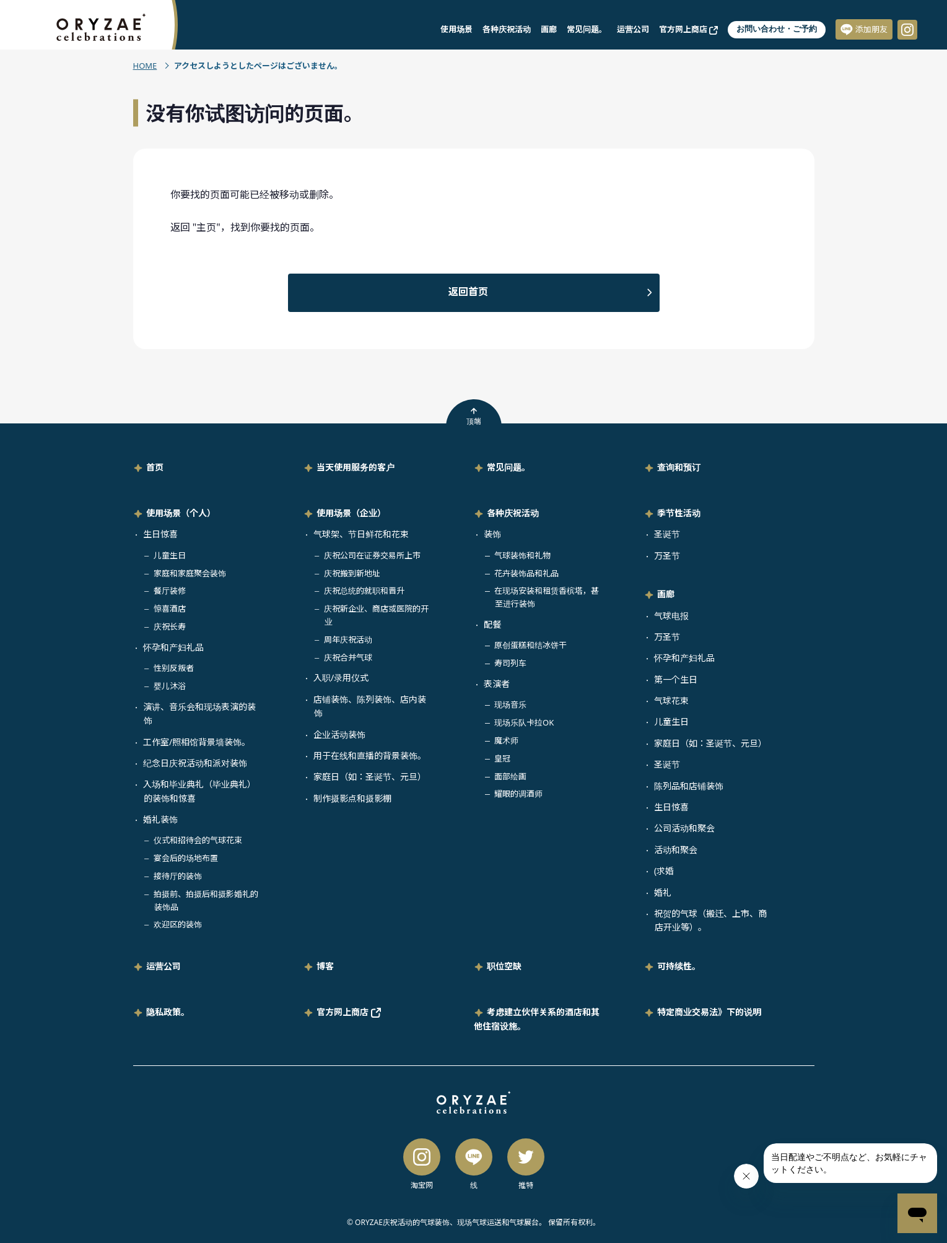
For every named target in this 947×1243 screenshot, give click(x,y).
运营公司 (633, 29)
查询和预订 (678, 467)
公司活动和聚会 (684, 828)
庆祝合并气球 (348, 657)
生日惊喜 (160, 534)
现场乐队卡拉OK (524, 722)
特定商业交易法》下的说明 (709, 1012)
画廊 (549, 29)
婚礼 (662, 892)
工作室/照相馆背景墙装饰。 (196, 742)
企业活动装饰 (339, 734)
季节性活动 (678, 513)
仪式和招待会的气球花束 (198, 840)
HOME (145, 65)
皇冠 (502, 758)
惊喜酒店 (170, 608)
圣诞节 (667, 534)
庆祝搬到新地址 (352, 573)
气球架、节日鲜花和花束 (361, 534)
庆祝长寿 (170, 626)
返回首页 (468, 291)
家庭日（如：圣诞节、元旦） (369, 776)
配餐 (492, 624)
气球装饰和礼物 (522, 555)
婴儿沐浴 (170, 685)
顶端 (473, 417)
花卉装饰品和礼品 (526, 573)
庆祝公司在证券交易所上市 (372, 555)
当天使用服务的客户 (355, 467)
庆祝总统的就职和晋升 (364, 590)
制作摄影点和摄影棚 (352, 798)
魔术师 (506, 740)
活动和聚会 (675, 849)
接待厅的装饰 (178, 875)
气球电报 (671, 616)
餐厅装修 (170, 590)
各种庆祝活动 (506, 29)
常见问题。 (587, 29)
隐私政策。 (168, 1012)
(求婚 (664, 871)
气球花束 (671, 700)
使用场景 (456, 29)
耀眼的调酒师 (518, 793)
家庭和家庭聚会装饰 (190, 573)
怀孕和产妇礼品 (173, 647)
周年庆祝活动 (348, 639)
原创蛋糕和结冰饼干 (530, 645)
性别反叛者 (174, 667)
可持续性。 (678, 966)
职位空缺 (504, 966)
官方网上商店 (688, 29)
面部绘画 (510, 776)
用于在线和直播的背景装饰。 (369, 755)
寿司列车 (510, 663)
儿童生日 (170, 555)
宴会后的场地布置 (186, 858)
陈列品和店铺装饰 (688, 786)
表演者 (497, 684)
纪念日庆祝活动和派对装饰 (195, 763)
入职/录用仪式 (341, 677)
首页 (155, 467)
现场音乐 (510, 704)
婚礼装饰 (160, 819)
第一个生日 (675, 679)
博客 (325, 966)
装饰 (492, 534)
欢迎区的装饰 (178, 924)
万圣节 (667, 555)
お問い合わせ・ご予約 (776, 28)
